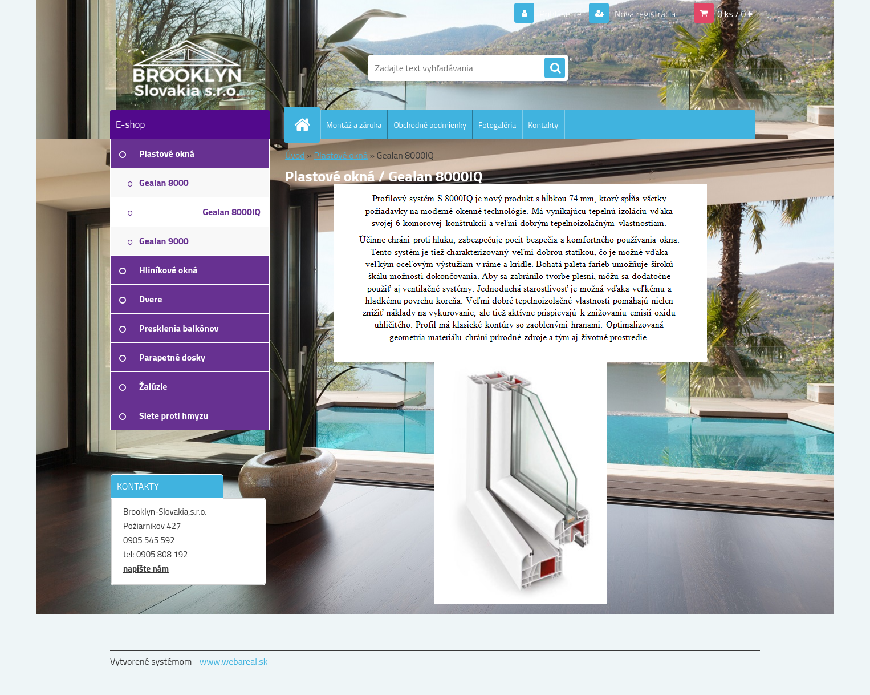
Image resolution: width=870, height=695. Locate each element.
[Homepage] (307, 124)
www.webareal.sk (234, 661)
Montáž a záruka (353, 125)
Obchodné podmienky (429, 125)
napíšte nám (146, 568)
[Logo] (188, 67)
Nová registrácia (644, 14)
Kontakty (543, 125)
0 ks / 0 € (735, 14)
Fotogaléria (497, 125)
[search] (554, 68)
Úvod (295, 155)
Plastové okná (340, 155)
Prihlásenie (561, 14)
